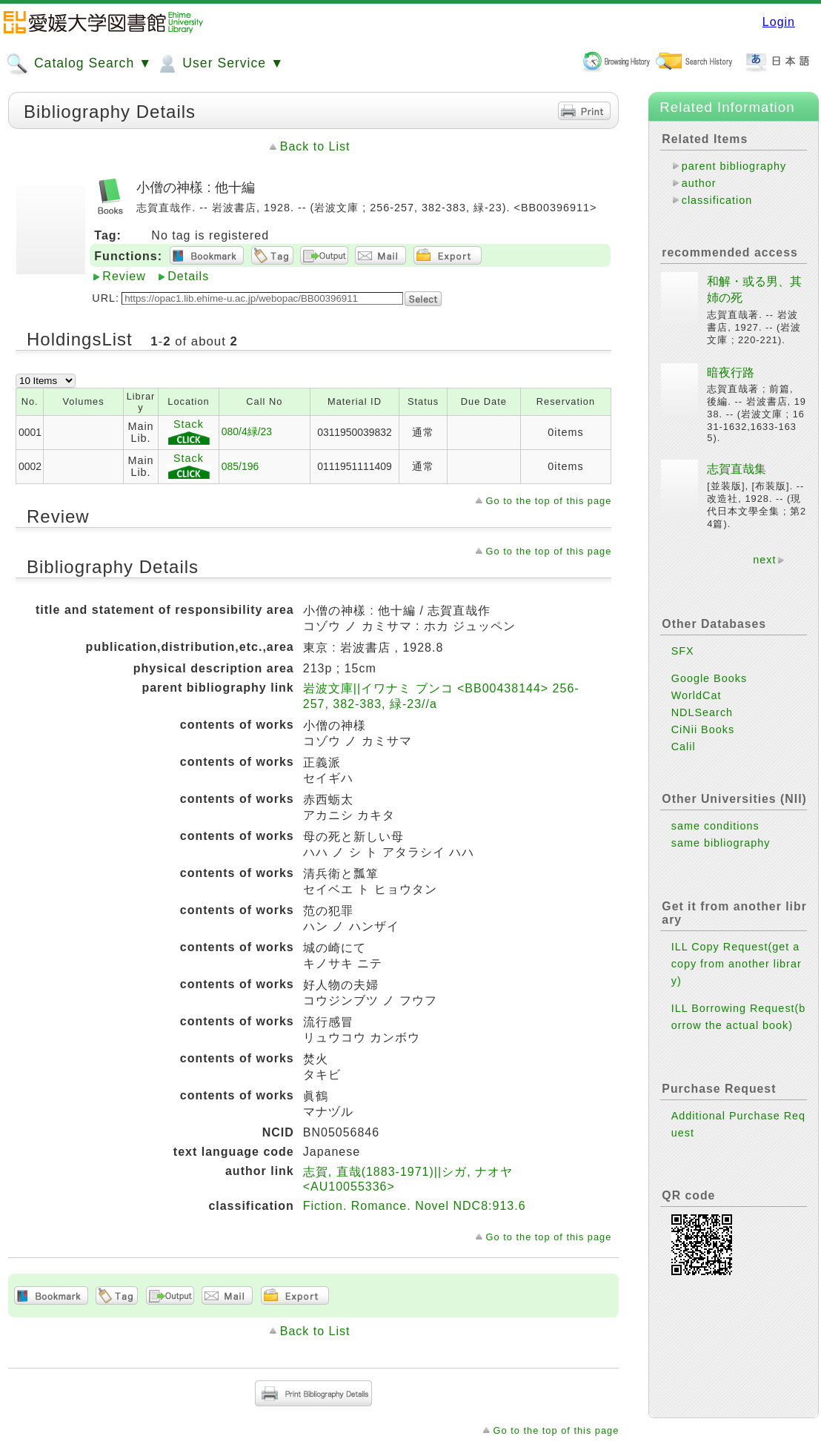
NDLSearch (702, 712)
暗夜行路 (730, 372)
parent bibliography (734, 166)
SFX (682, 651)
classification (717, 200)
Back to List (315, 146)
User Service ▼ (220, 64)
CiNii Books (702, 729)
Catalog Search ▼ (79, 64)
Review (123, 276)
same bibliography (721, 843)
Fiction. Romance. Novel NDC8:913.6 (414, 1205)
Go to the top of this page (549, 500)
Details (188, 276)
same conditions (715, 826)
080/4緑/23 (247, 431)
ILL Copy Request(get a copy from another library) (736, 964)
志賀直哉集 (736, 469)
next (764, 560)
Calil (683, 746)
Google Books (709, 678)
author (699, 183)
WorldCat (696, 695)
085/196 (240, 466)
